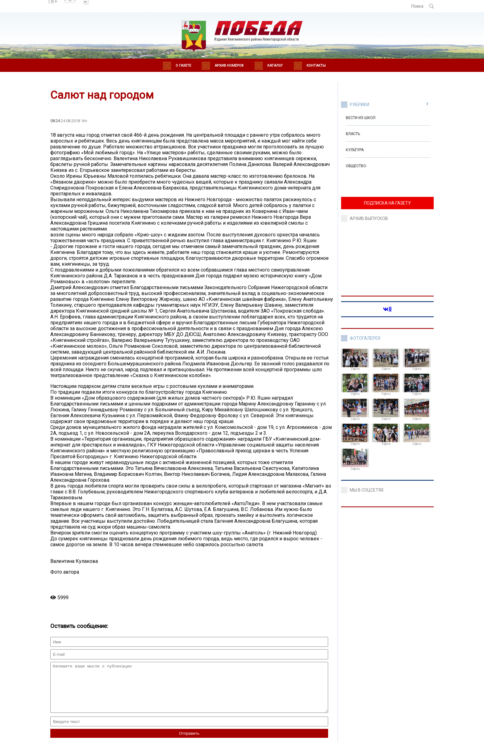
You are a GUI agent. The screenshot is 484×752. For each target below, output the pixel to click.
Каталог (275, 66)
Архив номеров (229, 66)
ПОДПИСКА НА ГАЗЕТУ (387, 203)
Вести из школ (360, 118)
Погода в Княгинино (113, 3)
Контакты (316, 66)
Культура (355, 150)
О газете (183, 66)
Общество (356, 166)
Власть (353, 134)
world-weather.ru (113, 9)
